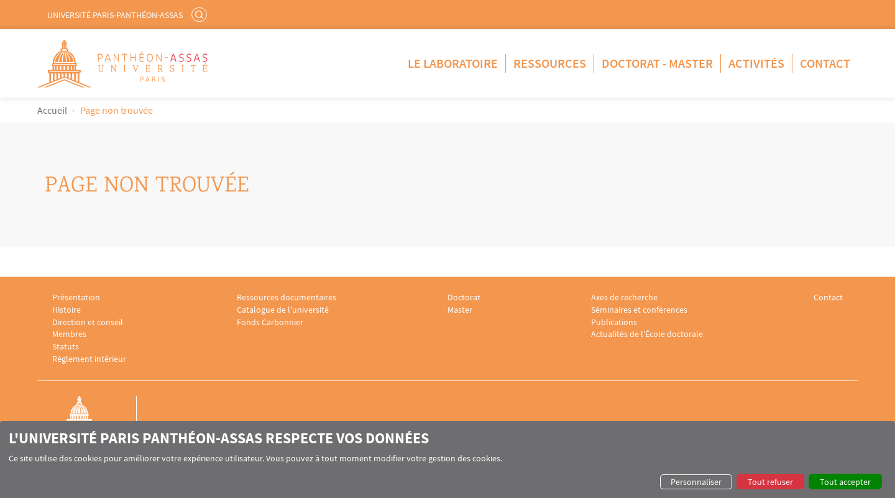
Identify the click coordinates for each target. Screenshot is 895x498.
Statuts (65, 346)
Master (460, 310)
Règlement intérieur (89, 359)
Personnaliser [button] (696, 481)
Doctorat (464, 297)
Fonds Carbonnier (270, 322)
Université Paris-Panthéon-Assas (115, 15)
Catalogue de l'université (283, 310)
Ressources (549, 63)
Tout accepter (845, 481)
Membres (69, 334)
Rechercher (201, 14)
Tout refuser (770, 481)
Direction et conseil (87, 322)
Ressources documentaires (286, 297)
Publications (614, 322)
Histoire (66, 310)
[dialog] (447, 459)
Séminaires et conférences (639, 310)
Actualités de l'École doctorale (647, 334)
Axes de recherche (624, 297)
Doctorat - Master (657, 63)
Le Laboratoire (453, 63)
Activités (756, 63)
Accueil (52, 110)
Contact (825, 63)
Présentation (76, 297)
